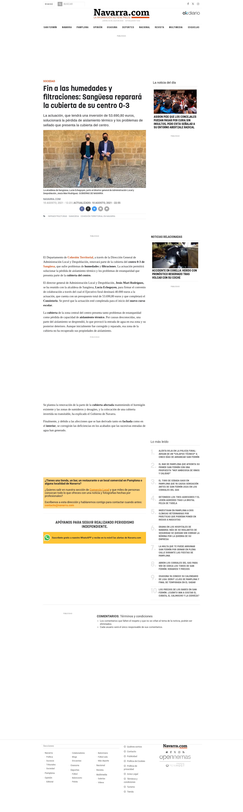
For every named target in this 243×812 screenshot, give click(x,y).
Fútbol (74, 774)
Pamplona (82, 27)
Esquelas (193, 27)
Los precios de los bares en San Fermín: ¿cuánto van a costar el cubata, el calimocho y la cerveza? (179, 592)
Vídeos (101, 782)
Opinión (97, 27)
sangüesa (74, 216)
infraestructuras (57, 216)
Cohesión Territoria (79, 257)
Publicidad (132, 756)
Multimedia (176, 27)
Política (49, 757)
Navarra (67, 27)
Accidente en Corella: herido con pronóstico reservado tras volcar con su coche (174, 274)
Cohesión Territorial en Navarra (98, 216)
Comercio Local (99, 489)
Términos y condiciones (136, 616)
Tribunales (51, 764)
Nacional (144, 27)
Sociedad (50, 768)
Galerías (101, 778)
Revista (159, 27)
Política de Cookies (136, 761)
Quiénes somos (134, 746)
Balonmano (103, 753)
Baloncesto (77, 778)
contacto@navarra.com (59, 505)
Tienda (130, 791)
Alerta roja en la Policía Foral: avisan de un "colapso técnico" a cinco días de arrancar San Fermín (179, 454)
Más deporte (103, 761)
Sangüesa (49, 266)
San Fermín (50, 27)
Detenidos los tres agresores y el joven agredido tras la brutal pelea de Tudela (179, 500)
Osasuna (112, 27)
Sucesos (50, 761)
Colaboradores (78, 753)
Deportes (128, 27)
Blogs (74, 757)
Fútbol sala (103, 757)
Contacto (131, 751)
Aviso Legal (132, 774)
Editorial (49, 782)
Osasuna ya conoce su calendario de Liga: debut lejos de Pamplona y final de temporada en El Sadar (179, 579)
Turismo (131, 787)
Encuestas (76, 761)
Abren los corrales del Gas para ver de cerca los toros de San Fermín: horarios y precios (178, 566)
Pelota (75, 782)
